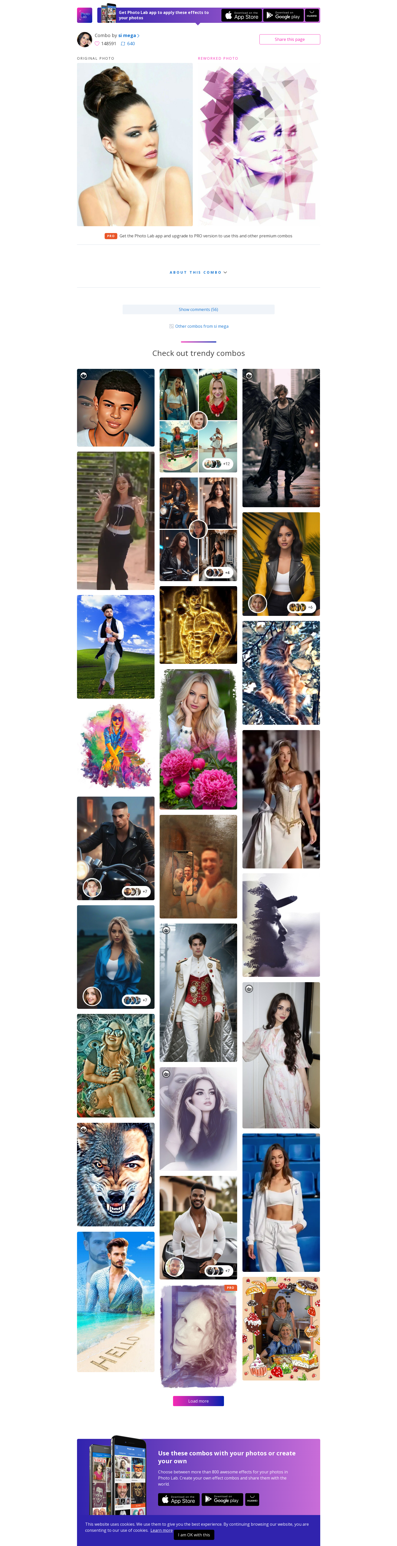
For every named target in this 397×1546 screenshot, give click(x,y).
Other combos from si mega (198, 326)
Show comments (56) (198, 309)
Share (290, 39)
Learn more (161, 1530)
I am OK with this (194, 1535)
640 (128, 43)
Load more (198, 1401)
